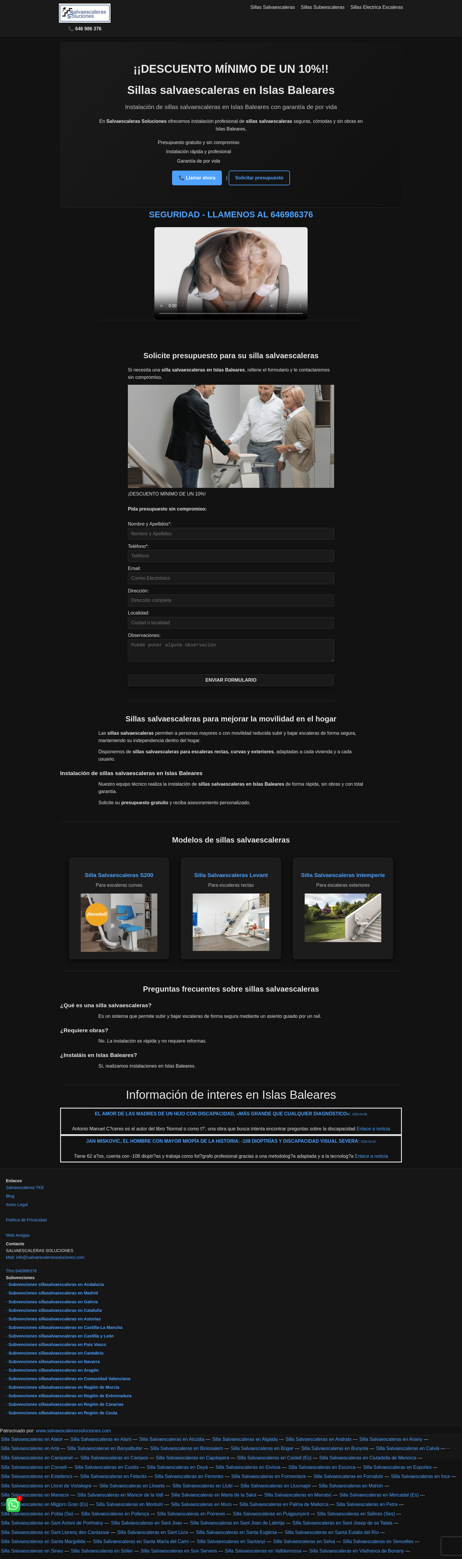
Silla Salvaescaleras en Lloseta (131, 1489)
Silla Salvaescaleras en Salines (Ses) (356, 1517)
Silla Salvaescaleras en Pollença (115, 1517)
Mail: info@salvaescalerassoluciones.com (45, 1261)
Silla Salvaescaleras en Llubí (202, 1489)
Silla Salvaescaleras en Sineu (32, 1554)
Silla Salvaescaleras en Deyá (177, 1470)
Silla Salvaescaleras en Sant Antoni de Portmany (52, 1526)
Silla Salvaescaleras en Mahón (351, 1489)
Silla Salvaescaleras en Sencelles (378, 1545)
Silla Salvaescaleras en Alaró (100, 1442)
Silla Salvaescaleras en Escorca (322, 1470)
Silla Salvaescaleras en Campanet (37, 1461)
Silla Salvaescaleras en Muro (201, 1507)
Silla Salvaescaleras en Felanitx (113, 1479)
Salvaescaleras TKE (25, 1191)
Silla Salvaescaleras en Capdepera (192, 1461)
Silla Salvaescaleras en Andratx (319, 1442)
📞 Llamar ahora (197, 177)
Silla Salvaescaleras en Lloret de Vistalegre (46, 1489)
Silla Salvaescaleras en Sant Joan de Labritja (237, 1526)
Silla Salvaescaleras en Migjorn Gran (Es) (44, 1507)
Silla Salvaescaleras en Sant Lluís (152, 1535)
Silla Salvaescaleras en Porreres (191, 1517)
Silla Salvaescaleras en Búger (262, 1451)
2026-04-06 (359, 1117)
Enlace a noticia (372, 1132)
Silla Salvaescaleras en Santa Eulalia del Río (332, 1535)
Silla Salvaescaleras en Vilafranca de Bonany (356, 1554)
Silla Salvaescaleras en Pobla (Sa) (37, 1517)
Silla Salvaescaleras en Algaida (245, 1442)
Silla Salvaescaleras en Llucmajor (275, 1489)
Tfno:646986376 (21, 1274)
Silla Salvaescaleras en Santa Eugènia (236, 1535)
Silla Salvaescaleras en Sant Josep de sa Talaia (342, 1526)
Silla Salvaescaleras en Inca (420, 1479)
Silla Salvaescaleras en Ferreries (189, 1479)
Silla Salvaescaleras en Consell (34, 1470)
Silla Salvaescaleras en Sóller (102, 1554)
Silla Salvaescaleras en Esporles (397, 1470)
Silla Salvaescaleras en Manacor (35, 1498)
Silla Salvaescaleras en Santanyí (231, 1545)
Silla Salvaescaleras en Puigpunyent (271, 1517)
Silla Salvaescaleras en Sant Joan (146, 1526)
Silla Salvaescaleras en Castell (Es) (274, 1461)
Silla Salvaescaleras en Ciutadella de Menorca (367, 1461)
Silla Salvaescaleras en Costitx (107, 1470)
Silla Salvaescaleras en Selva (304, 1545)
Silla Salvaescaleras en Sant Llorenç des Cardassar (55, 1535)
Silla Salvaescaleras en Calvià (407, 1451)
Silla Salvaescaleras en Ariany (390, 1442)
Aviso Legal (17, 1208)
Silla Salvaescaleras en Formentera (268, 1479)
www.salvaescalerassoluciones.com (73, 1434)
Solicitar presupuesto (259, 177)
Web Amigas (18, 1238)
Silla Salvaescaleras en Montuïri (129, 1507)
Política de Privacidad (26, 1223)
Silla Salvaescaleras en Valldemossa (263, 1554)
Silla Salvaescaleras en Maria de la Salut (213, 1498)
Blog (10, 1199)
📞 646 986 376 (84, 28)
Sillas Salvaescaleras (272, 7)
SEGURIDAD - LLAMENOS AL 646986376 (231, 214)
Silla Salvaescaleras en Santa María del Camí (141, 1545)
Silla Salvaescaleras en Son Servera (179, 1554)
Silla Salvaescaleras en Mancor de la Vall (120, 1498)
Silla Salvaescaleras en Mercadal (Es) (379, 1498)
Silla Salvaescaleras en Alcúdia (171, 1442)
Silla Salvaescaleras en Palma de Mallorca (283, 1507)
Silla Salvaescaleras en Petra (366, 1507)
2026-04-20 (368, 1145)
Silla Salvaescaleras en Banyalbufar (104, 1451)
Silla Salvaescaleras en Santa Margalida (43, 1545)
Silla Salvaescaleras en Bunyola (334, 1451)
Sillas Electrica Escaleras (376, 7)
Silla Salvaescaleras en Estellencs (36, 1479)
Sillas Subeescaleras (323, 7)
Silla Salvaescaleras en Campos (114, 1461)
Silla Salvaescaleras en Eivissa (248, 1470)
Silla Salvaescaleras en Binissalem (186, 1451)
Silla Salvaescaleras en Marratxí (298, 1498)
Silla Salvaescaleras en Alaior (32, 1442)
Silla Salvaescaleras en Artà (30, 1451)
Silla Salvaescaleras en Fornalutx (348, 1479)
